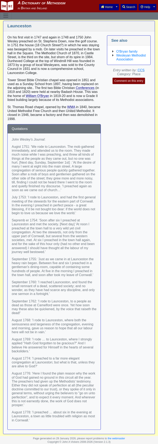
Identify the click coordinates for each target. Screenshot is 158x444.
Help (145, 7)
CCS (141, 70)
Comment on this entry (128, 80)
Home (107, 7)
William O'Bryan (37, 96)
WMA (71, 107)
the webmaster (116, 438)
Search (128, 7)
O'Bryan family (127, 51)
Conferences (85, 88)
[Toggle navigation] (6, 16)
